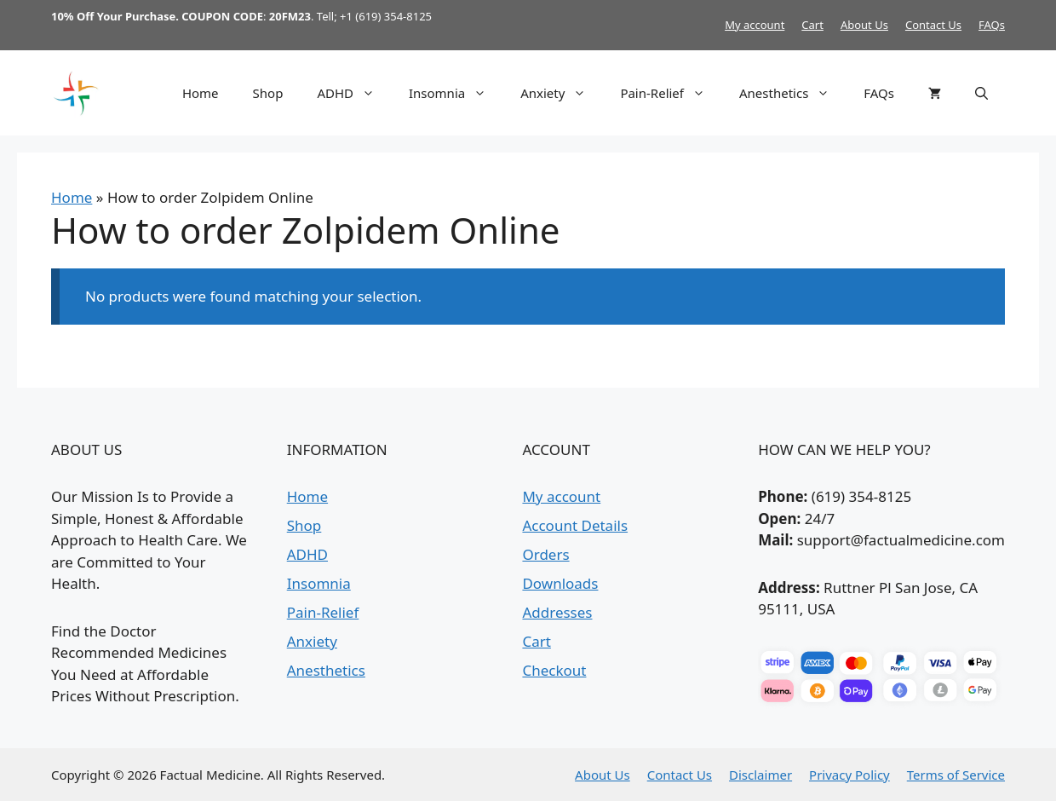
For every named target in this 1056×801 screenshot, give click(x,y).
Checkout (554, 670)
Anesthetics (793, 92)
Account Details (575, 525)
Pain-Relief (671, 92)
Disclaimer (760, 774)
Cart (812, 24)
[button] (981, 92)
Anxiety (561, 92)
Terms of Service (956, 774)
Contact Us (933, 24)
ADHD (354, 92)
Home (200, 92)
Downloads (560, 583)
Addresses (557, 612)
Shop (268, 92)
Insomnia (456, 92)
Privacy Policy (849, 774)
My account (754, 24)
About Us (864, 24)
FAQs (992, 24)
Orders (545, 554)
